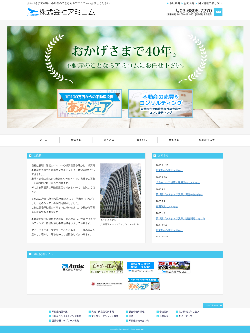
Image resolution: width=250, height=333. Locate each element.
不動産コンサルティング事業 (66, 316)
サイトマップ (185, 316)
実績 (131, 316)
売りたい (108, 140)
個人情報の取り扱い (210, 3)
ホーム (43, 140)
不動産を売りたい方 (139, 320)
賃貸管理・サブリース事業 (65, 320)
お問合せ (189, 3)
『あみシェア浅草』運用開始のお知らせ (178, 182)
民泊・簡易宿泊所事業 (102, 311)
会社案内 (175, 3)
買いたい (76, 140)
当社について (206, 140)
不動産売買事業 (60, 311)
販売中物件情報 (136, 311)
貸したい (174, 140)
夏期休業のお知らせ (167, 206)
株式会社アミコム (61, 12)
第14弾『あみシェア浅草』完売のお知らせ (179, 194)
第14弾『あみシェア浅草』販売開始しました (180, 218)
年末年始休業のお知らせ (169, 170)
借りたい (141, 140)
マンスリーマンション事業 (104, 316)
